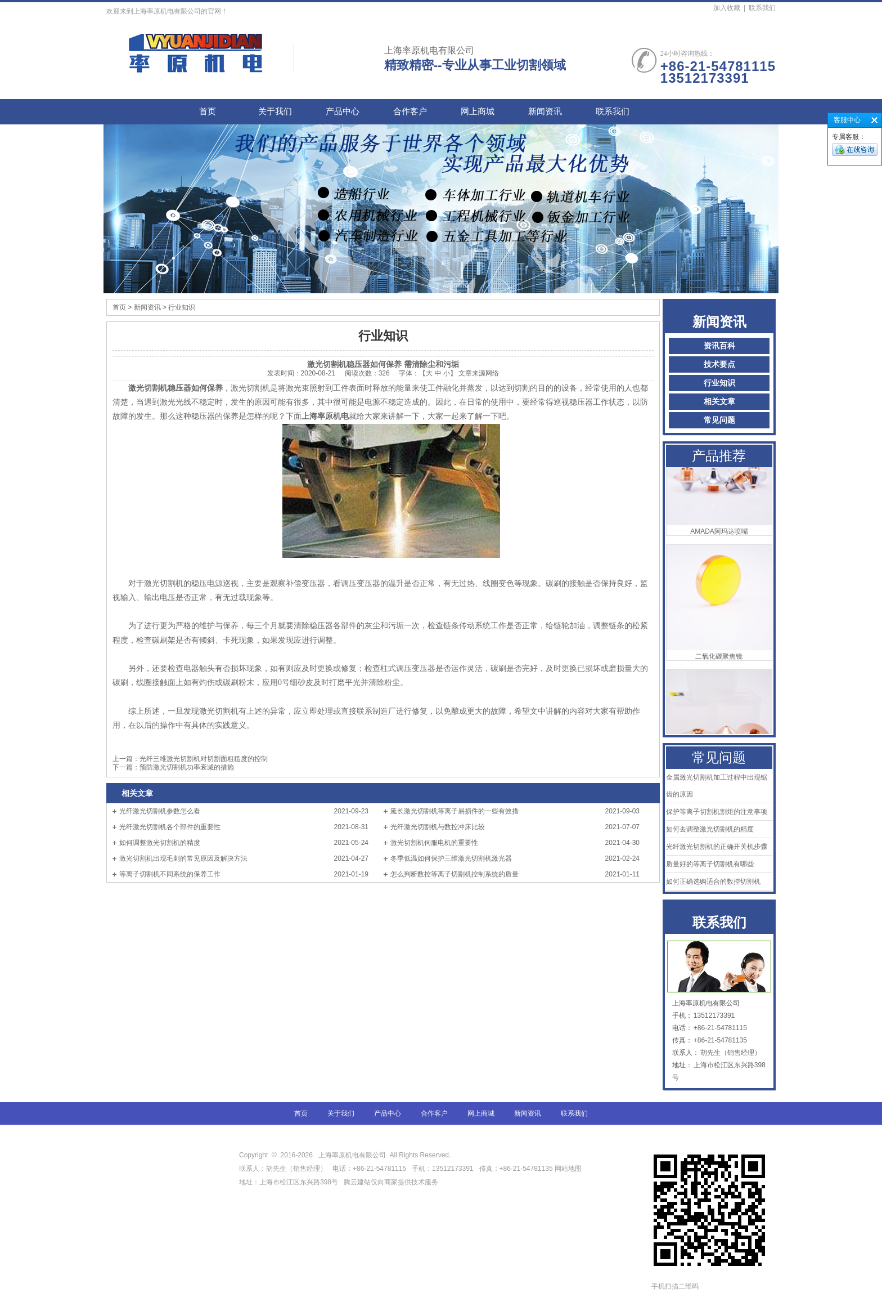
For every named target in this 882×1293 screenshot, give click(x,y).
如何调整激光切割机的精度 (159, 843)
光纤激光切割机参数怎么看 (159, 811)
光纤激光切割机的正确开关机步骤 (716, 847)
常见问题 (719, 420)
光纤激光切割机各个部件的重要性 (169, 827)
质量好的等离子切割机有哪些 (710, 864)
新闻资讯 (545, 111)
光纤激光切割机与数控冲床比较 (437, 827)
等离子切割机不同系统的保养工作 (169, 874)
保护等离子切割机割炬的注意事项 (716, 812)
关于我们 (275, 111)
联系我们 (762, 8)
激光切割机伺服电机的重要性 (434, 843)
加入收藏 (726, 8)
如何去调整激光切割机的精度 (710, 829)
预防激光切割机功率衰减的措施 (187, 767)
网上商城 (477, 111)
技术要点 (719, 364)
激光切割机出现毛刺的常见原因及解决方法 (183, 858)
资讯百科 (719, 346)
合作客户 (410, 111)
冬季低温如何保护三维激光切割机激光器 (451, 858)
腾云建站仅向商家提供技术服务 (391, 1182)
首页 (207, 111)
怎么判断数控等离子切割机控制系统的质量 (454, 874)
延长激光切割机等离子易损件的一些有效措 (454, 811)
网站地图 (568, 1169)
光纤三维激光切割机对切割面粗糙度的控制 (204, 759)
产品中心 (342, 111)
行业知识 (719, 383)
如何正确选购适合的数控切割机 (713, 881)
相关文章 (719, 401)
